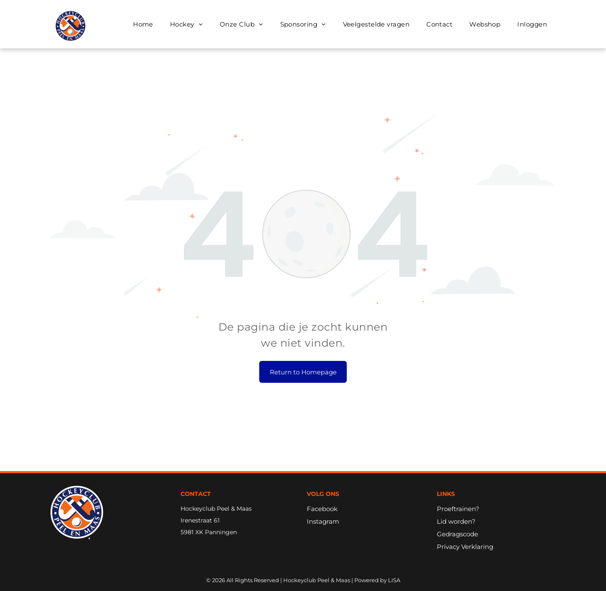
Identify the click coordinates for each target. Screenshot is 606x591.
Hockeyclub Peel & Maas (216, 508)
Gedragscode (457, 534)
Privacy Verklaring (465, 547)
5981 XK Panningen (209, 532)
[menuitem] (143, 24)
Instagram (323, 521)
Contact (196, 494)
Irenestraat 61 (200, 520)
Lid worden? (456, 521)
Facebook (322, 509)
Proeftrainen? (458, 509)
